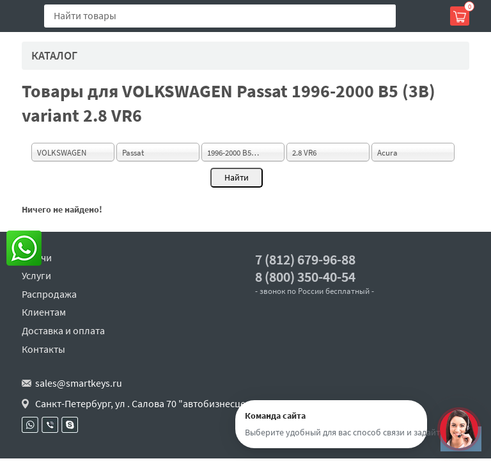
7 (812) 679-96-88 (305, 259)
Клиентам (44, 311)
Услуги (36, 275)
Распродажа (49, 293)
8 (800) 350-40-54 (305, 277)
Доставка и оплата (63, 330)
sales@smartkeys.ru (78, 382)
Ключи (37, 257)
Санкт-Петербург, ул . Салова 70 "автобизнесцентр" (150, 403)
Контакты (43, 349)
